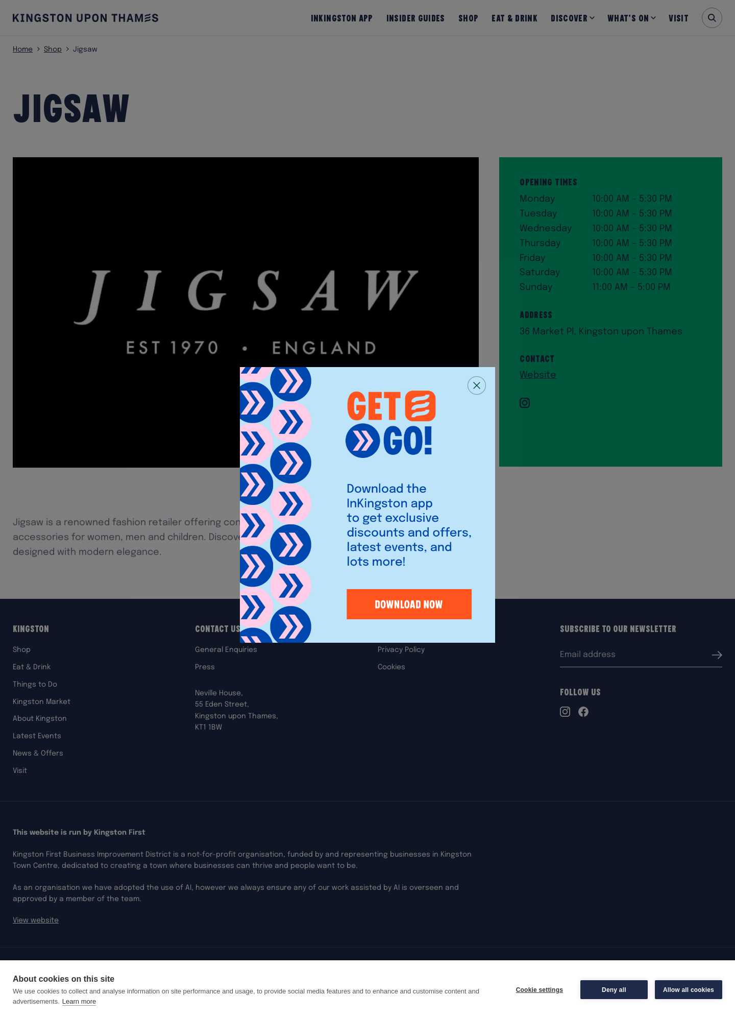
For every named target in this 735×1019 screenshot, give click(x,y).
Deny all (614, 989)
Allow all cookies (688, 989)
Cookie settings (539, 989)
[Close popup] (477, 385)
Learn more (79, 1001)
